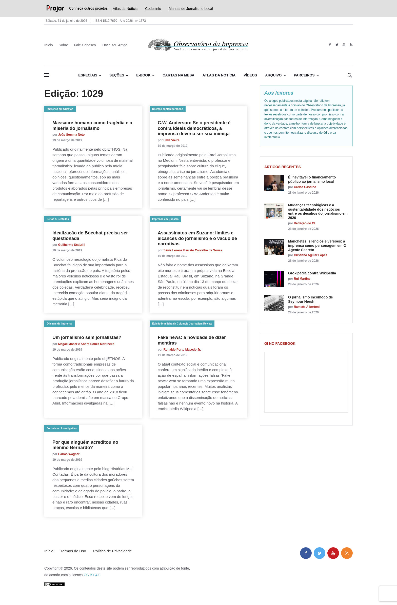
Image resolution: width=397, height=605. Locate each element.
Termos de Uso (73, 551)
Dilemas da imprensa (59, 323)
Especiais (87, 75)
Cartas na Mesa (178, 75)
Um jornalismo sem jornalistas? (86, 337)
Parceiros (304, 75)
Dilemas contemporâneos (167, 109)
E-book (143, 75)
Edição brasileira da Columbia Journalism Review (182, 323)
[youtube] (344, 45)
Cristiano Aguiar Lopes (310, 255)
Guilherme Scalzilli (71, 245)
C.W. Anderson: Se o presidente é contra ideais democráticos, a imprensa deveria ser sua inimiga (194, 128)
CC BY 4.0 (92, 575)
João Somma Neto (71, 134)
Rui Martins (302, 278)
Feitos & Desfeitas (58, 219)
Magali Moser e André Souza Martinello (86, 344)
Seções (116, 75)
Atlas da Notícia (125, 9)
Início (48, 45)
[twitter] (337, 45)
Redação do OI (304, 223)
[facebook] (329, 45)
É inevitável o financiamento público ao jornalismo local (312, 179)
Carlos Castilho (305, 187)
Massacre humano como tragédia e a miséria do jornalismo (92, 125)
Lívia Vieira (172, 140)
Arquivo (273, 75)
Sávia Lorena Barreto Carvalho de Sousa (193, 250)
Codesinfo (153, 9)
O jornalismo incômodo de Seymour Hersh (310, 299)
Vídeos (250, 75)
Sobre (63, 45)
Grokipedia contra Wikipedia (312, 273)
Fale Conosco (85, 45)
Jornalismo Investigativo (61, 428)
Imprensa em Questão (60, 109)
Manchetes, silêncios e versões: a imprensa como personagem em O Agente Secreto (317, 245)
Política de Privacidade (112, 551)
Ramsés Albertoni (307, 307)
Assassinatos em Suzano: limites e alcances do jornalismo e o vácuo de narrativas (197, 238)
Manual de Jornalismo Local (191, 9)
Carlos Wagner (69, 454)
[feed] (351, 45)
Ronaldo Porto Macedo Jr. (182, 349)
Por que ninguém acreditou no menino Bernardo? (85, 445)
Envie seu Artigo (114, 45)
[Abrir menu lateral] (46, 74)
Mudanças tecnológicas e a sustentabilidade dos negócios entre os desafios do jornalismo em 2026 (318, 211)
